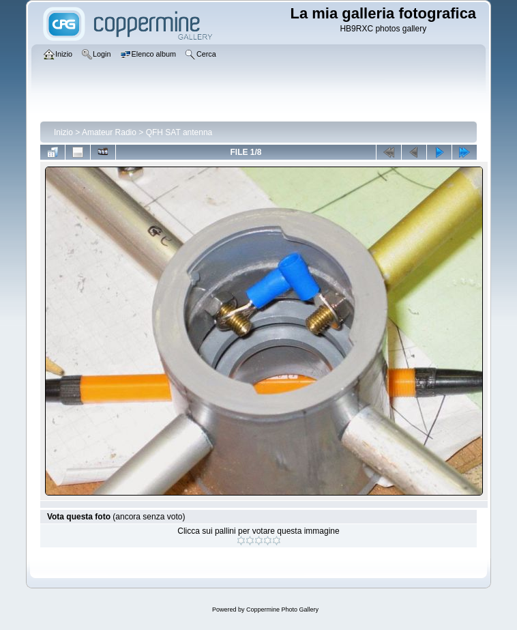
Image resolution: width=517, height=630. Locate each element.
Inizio (63, 132)
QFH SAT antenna (179, 132)
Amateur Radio (109, 132)
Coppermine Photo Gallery (282, 609)
